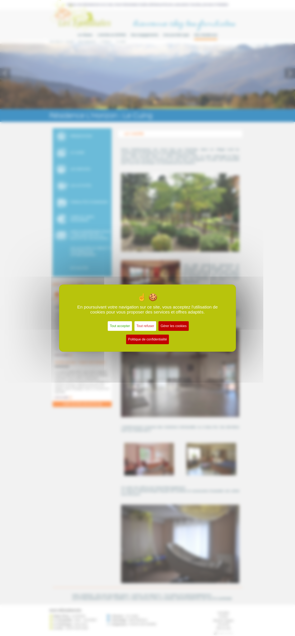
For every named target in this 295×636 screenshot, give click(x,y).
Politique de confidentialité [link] (147, 339)
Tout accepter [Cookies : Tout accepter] (120, 326)
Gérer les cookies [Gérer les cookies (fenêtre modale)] (174, 326)
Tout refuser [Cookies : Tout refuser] (145, 326)
